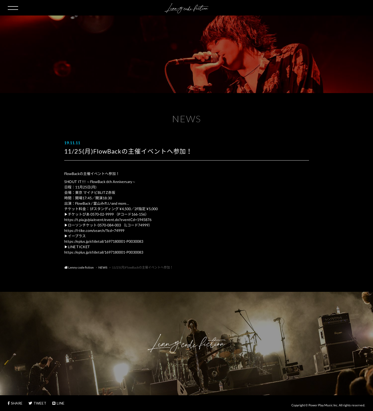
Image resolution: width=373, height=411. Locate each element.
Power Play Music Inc (323, 405)
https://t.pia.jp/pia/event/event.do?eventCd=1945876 (107, 219)
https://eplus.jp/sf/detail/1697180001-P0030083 (103, 241)
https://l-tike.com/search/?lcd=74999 (94, 230)
